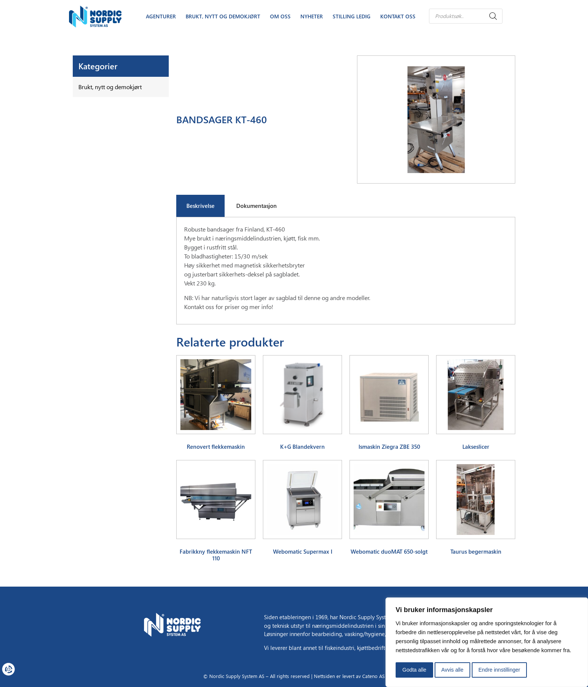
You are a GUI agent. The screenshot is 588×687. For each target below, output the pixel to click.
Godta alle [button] (414, 670)
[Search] (493, 16)
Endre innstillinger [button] (499, 670)
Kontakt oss (398, 16)
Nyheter (311, 16)
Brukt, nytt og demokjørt (223, 16)
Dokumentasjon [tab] (256, 205)
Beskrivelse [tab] (200, 205)
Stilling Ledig (351, 16)
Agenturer (161, 16)
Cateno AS (373, 676)
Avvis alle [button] (452, 670)
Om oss (280, 16)
